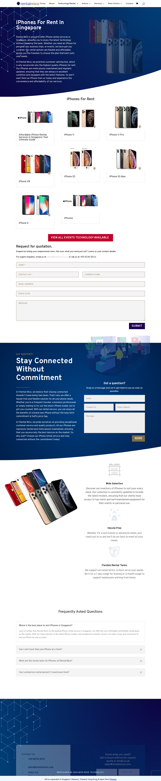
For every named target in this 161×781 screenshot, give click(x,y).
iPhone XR (24, 181)
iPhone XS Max (117, 176)
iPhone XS (69, 176)
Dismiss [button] (113, 779)
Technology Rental (67, 4)
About (51, 4)
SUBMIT (137, 326)
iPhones (68, 218)
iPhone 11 (69, 134)
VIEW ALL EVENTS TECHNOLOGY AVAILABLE (80, 237)
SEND (138, 438)
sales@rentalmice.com (57, 256)
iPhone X (23, 223)
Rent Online (113, 4)
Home (42, 4)
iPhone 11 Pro (116, 134)
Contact (129, 4)
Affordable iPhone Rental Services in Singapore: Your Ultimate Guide (33, 137)
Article (85, 4)
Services (98, 4)
